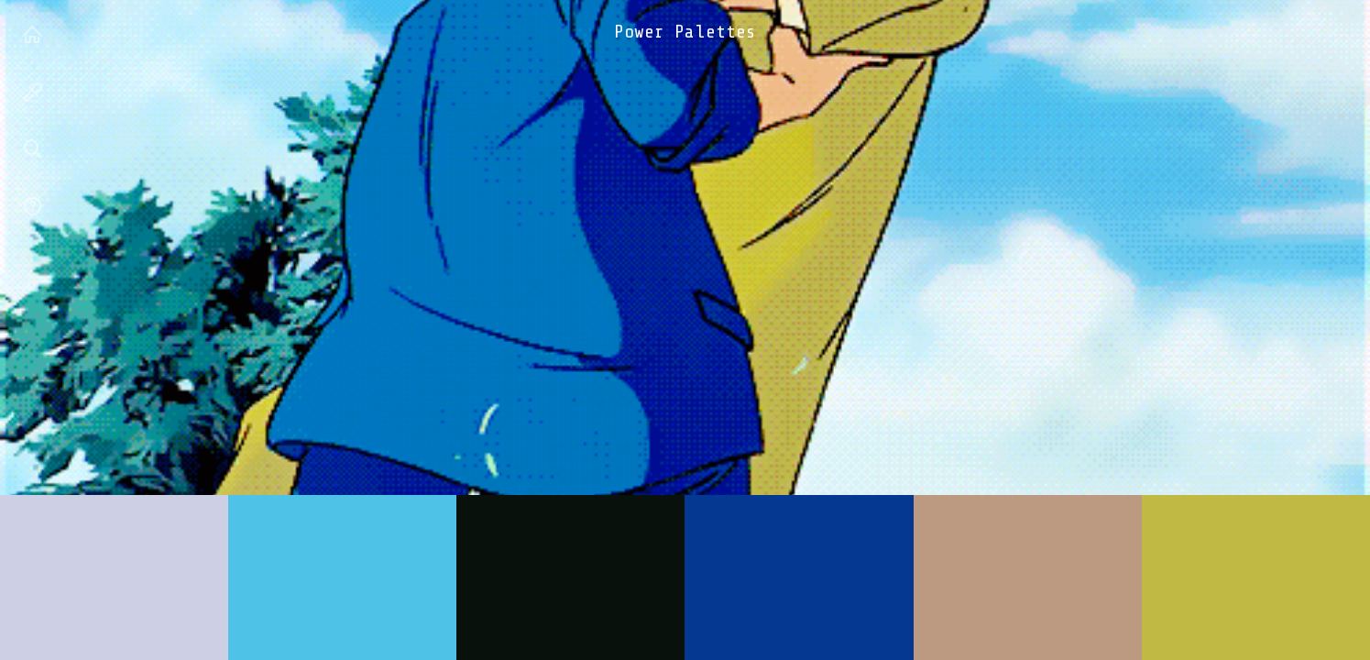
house (32, 38)
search (32, 153)
